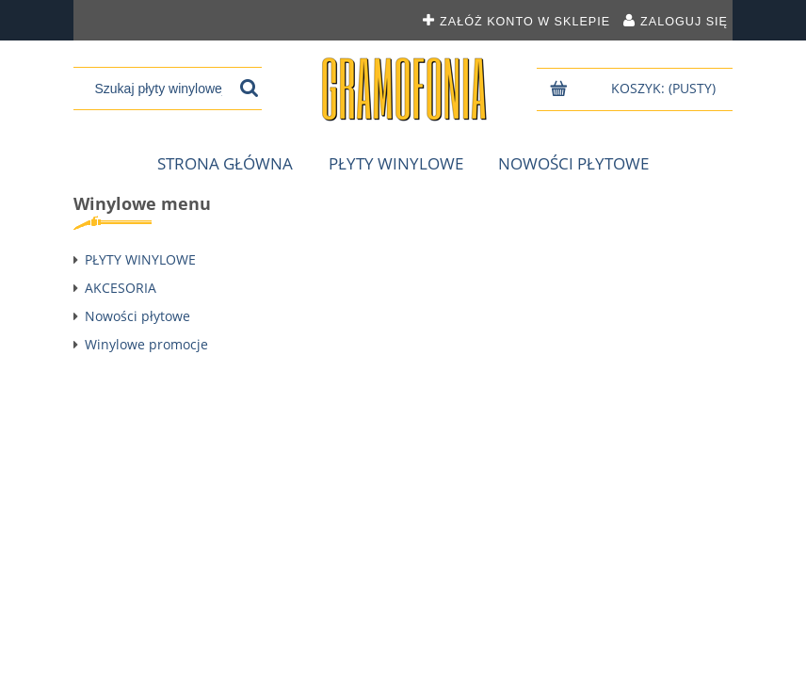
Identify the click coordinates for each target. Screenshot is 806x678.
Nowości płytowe (137, 316)
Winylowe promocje (146, 344)
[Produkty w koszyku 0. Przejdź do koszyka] (665, 88)
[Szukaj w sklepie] (158, 88)
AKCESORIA (120, 288)
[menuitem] (225, 163)
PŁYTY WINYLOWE (140, 259)
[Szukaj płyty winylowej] (249, 88)
